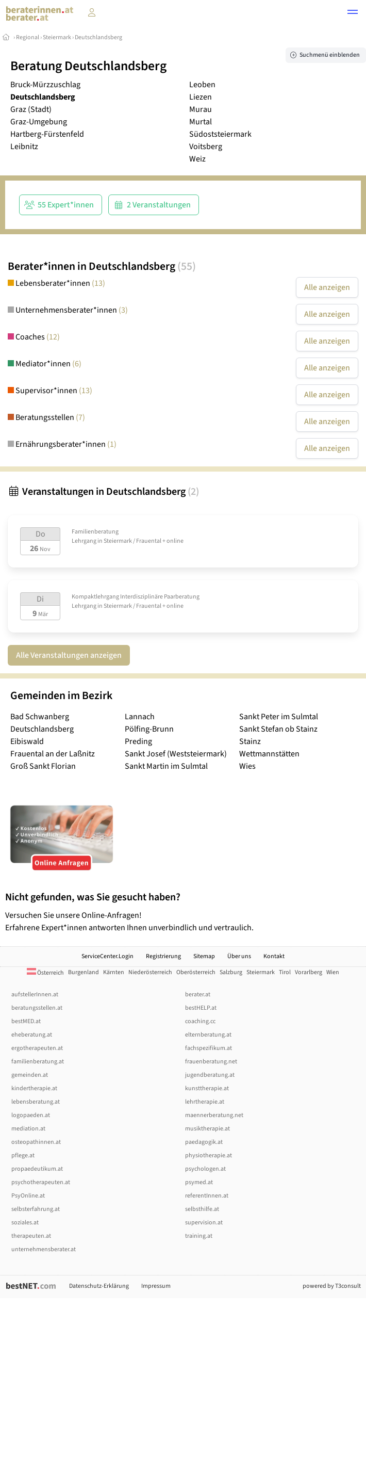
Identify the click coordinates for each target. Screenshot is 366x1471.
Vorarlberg (308, 972)
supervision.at (204, 1222)
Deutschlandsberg (98, 37)
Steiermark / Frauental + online (144, 541)
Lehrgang (84, 541)
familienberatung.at (37, 1061)
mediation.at (28, 1128)
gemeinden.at (29, 1075)
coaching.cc (200, 1021)
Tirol (285, 972)
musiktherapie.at (207, 1128)
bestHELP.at (201, 1008)
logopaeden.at (30, 1115)
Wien (332, 972)
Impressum (156, 1286)
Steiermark (57, 37)
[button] (352, 13)
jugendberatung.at (210, 1075)
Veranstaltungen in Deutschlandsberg (103, 491)
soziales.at (25, 1222)
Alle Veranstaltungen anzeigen (69, 655)
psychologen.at (205, 1169)
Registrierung (163, 956)
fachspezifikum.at (208, 1048)
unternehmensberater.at (43, 1249)
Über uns (239, 956)
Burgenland (83, 972)
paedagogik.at (204, 1142)
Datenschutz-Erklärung (99, 1286)
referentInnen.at (206, 1195)
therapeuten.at (31, 1236)
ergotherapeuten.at (37, 1048)
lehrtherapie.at (204, 1101)
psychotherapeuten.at (40, 1182)
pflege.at (23, 1155)
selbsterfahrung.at (35, 1209)
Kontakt (274, 956)
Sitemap (204, 956)
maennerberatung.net (214, 1115)
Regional (27, 37)
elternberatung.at (208, 1034)
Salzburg (231, 972)
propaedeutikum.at (37, 1169)
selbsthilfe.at (202, 1209)
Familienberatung (95, 531)
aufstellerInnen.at (34, 994)
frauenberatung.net (211, 1061)
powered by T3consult (332, 1286)
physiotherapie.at (208, 1155)
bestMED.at (26, 1021)
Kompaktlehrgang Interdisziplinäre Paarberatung (135, 596)
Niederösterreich (150, 972)
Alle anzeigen (327, 287)
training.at (198, 1236)
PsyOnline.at (28, 1195)
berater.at (197, 994)
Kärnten (113, 972)
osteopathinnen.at (36, 1142)
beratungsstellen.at (36, 1008)
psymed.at (199, 1182)
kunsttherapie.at (207, 1088)
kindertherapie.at (34, 1088)
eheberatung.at (31, 1034)
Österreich (45, 972)
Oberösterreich (195, 972)
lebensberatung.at (35, 1101)
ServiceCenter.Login (107, 956)
